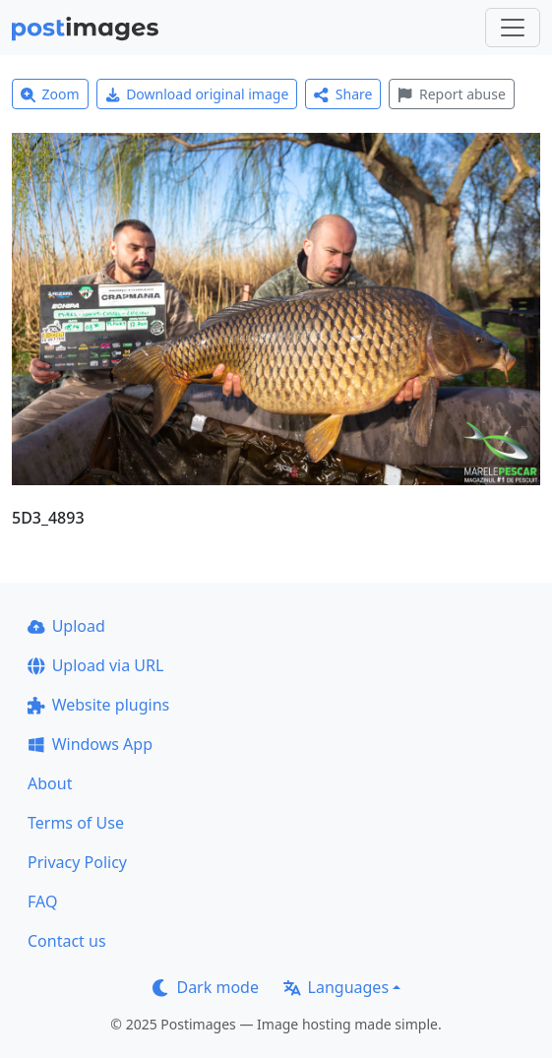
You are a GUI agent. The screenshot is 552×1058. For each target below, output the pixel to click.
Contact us (67, 941)
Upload (66, 626)
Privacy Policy (77, 862)
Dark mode (206, 987)
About (50, 783)
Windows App (90, 744)
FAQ (42, 901)
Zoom (50, 94)
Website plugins (98, 705)
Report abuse (451, 94)
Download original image (197, 94)
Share (343, 94)
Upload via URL (95, 665)
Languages (336, 987)
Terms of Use (76, 823)
